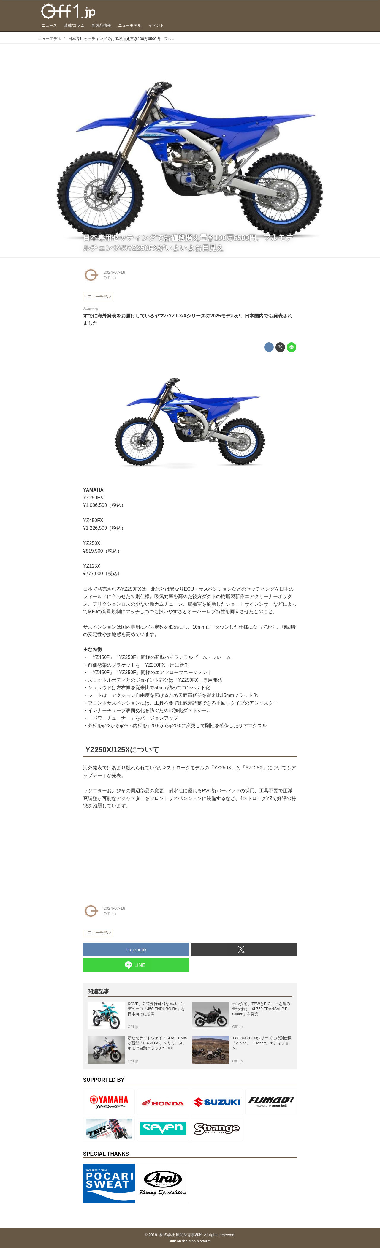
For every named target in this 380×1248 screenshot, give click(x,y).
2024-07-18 (114, 272)
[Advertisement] (127, 854)
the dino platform (196, 1241)
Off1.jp (109, 277)
